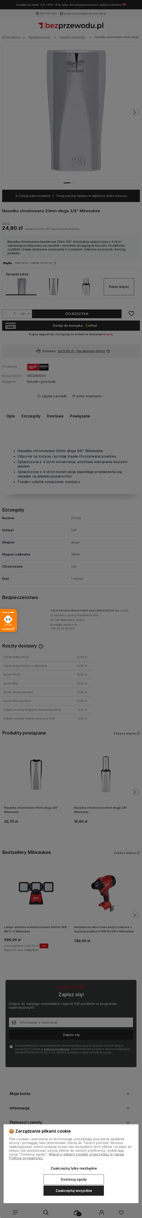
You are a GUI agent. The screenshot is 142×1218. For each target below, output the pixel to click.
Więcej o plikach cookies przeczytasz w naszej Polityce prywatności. (66, 1156)
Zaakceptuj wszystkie (73, 1190)
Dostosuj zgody (74, 1179)
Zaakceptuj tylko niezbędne (74, 1168)
